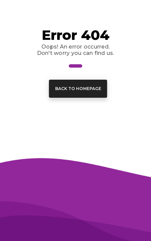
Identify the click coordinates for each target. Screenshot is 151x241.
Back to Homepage (78, 88)
